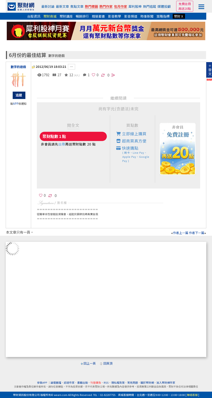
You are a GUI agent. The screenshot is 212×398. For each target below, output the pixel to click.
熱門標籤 (91, 6)
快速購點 (135, 154)
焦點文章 (76, 6)
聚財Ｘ (179, 16)
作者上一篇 (179, 233)
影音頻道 (130, 16)
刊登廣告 (95, 382)
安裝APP (42, 382)
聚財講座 (66, 16)
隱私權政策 (118, 382)
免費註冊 (185, 4)
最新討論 (47, 6)
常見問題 (132, 382)
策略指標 (163, 16)
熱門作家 (106, 6)
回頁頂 (108, 363)
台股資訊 (33, 16)
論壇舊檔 (56, 382)
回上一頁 (89, 363)
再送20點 (184, 8)
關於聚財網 (147, 382)
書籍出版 (82, 382)
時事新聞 (146, 16)
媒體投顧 (164, 6)
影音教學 (114, 16)
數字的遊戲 (56, 56)
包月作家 (120, 6)
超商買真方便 (131, 141)
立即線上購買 (131, 133)
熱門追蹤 (149, 6)
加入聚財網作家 (166, 382)
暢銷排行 (82, 16)
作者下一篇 (197, 233)
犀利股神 (135, 6)
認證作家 (69, 382)
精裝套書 (98, 16)
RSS (106, 382)
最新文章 (62, 6)
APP (15, 104)
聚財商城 (49, 16)
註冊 (61, 144)
